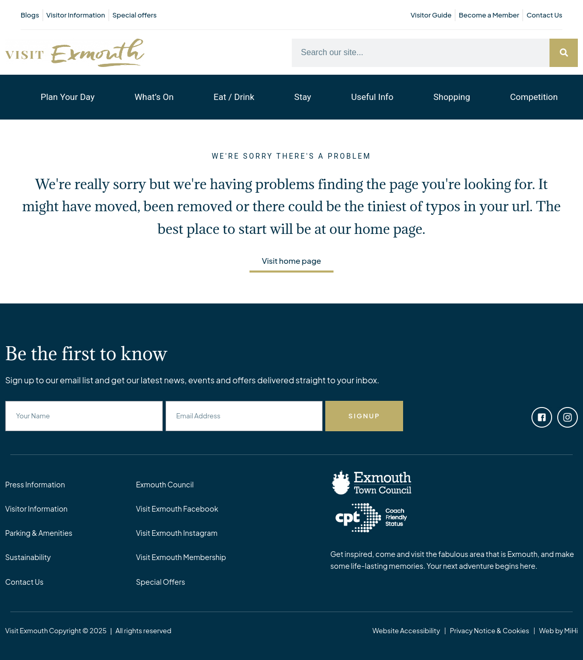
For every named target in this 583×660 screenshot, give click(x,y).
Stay (302, 97)
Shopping (452, 97)
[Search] (563, 53)
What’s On (154, 97)
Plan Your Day (68, 97)
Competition (534, 97)
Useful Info (372, 97)
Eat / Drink (233, 97)
